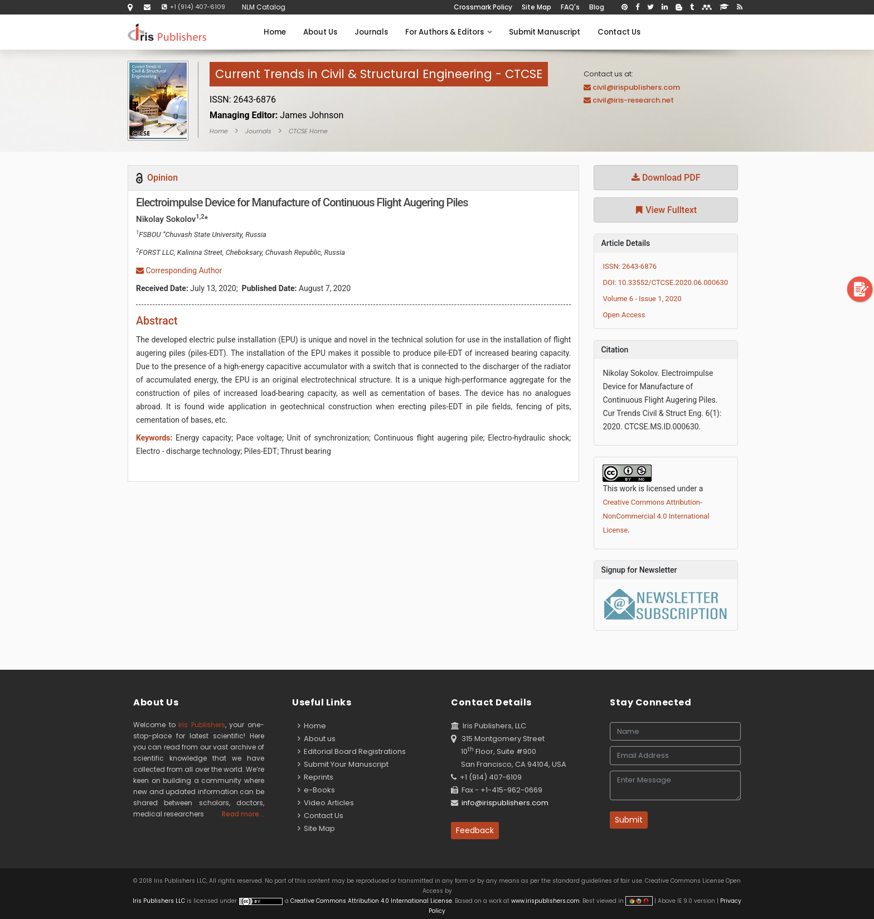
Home (275, 32)
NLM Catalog (263, 7)
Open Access (624, 315)
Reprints (315, 777)
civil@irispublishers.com (636, 87)
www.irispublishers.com (545, 901)
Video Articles (326, 802)
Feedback (475, 830)
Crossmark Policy (483, 7)
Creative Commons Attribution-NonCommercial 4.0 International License (656, 516)
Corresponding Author (179, 270)
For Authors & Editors (448, 32)
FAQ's (570, 7)
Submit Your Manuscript (343, 764)
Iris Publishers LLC (160, 901)
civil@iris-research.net (633, 100)
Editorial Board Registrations (352, 751)
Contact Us (619, 32)
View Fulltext (666, 210)
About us (317, 738)
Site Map (536, 7)
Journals (371, 32)
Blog (596, 7)
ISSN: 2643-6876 (630, 266)
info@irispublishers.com (505, 802)
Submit (629, 819)
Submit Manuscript (544, 32)
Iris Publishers (201, 724)
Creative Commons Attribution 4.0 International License (371, 901)
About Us (320, 32)
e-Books (316, 790)
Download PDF (666, 177)
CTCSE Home (308, 131)
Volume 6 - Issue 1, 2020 (642, 298)
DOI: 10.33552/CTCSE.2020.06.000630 (665, 282)
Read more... (243, 814)
